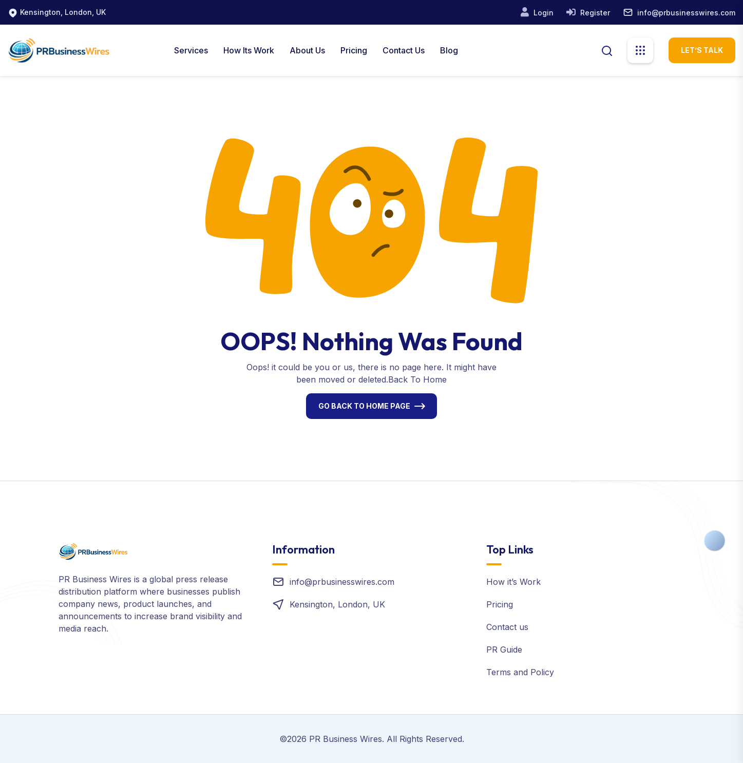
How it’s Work (513, 582)
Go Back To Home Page (364, 406)
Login (542, 12)
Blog (449, 50)
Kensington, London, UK (63, 12)
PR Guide (504, 649)
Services (191, 50)
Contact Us (404, 50)
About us (307, 50)
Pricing (353, 50)
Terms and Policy (520, 672)
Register (594, 12)
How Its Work (248, 50)
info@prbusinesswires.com (686, 12)
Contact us (507, 627)
